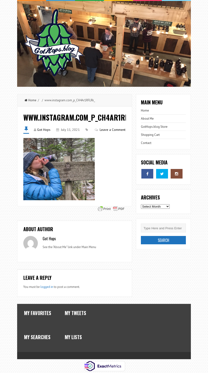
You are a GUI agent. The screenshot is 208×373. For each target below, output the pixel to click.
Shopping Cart (150, 135)
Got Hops (43, 130)
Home (30, 100)
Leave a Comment (112, 130)
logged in (46, 287)
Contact (146, 143)
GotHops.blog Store (154, 127)
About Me (147, 119)
